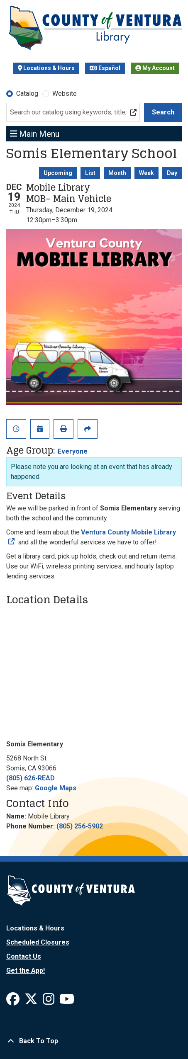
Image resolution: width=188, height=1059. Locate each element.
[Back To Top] (94, 1041)
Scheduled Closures (37, 942)
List (90, 173)
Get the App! (25, 970)
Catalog (27, 93)
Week (146, 173)
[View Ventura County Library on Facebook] (13, 1002)
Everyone (73, 451)
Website (64, 93)
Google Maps (55, 788)
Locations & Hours (46, 68)
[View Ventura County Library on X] (31, 1002)
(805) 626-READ (30, 778)
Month (117, 173)
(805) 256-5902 (79, 826)
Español (105, 68)
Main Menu (35, 133)
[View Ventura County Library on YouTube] (66, 1002)
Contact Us (23, 956)
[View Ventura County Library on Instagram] (49, 1002)
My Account (155, 68)
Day (172, 173)
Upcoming (58, 173)
